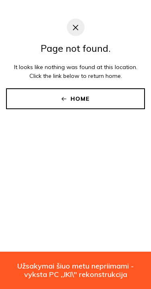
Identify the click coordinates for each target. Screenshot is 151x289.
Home (75, 98)
